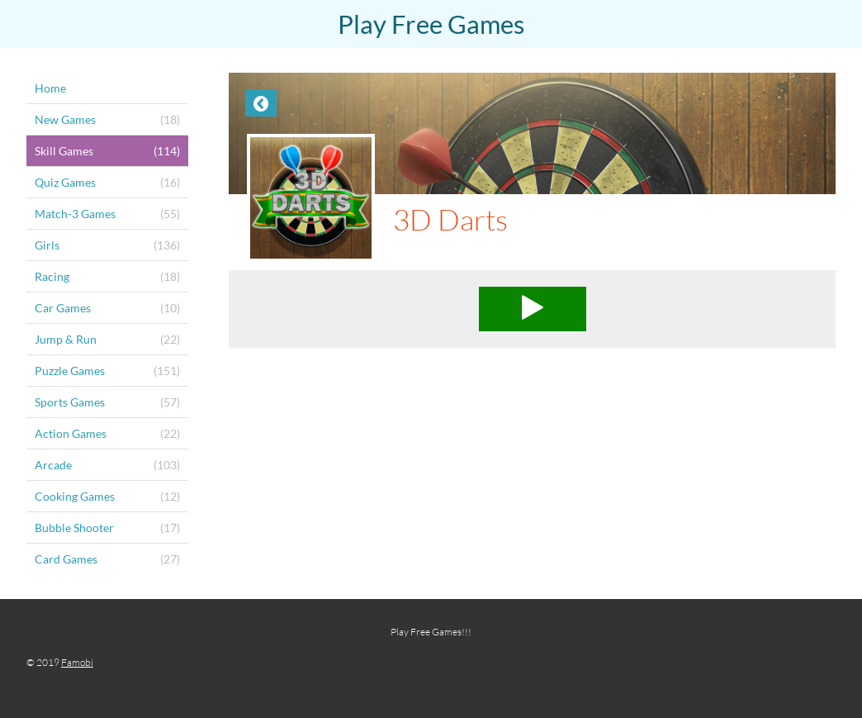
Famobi (77, 662)
